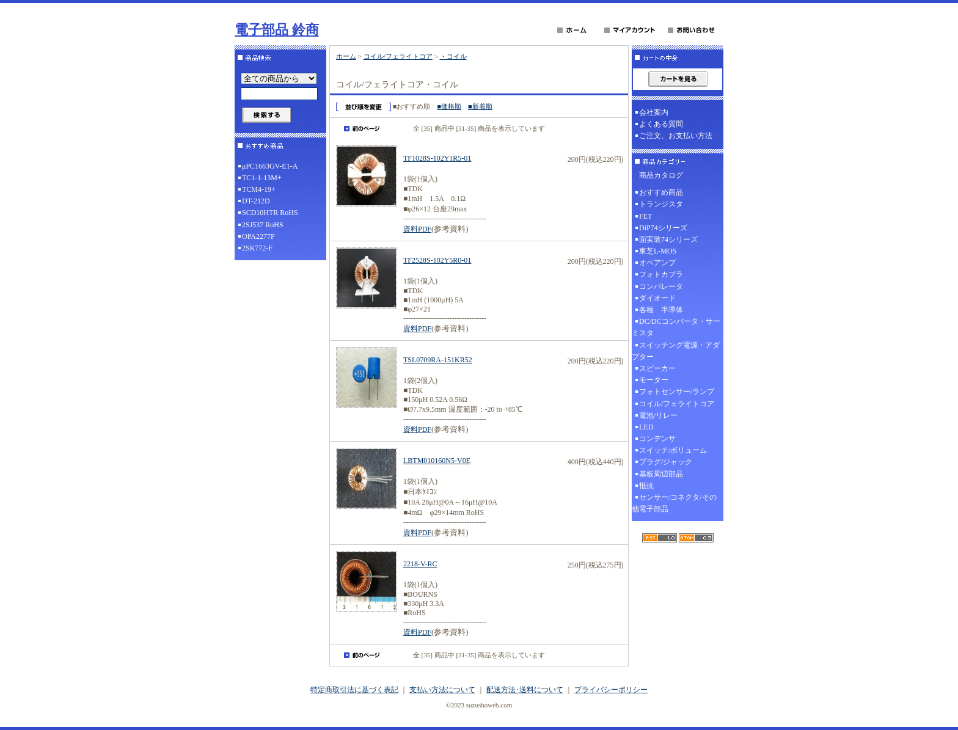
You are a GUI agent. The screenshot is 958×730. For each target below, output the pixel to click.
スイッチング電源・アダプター (676, 351)
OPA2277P (258, 236)
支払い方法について (442, 689)
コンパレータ (661, 286)
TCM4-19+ (259, 189)
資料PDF (417, 229)
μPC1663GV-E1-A (270, 166)
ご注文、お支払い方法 (675, 135)
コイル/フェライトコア (398, 56)
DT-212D (256, 201)
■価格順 (449, 106)
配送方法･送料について (524, 689)
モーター (653, 380)
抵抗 (646, 485)
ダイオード (657, 298)
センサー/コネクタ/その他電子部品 (674, 503)
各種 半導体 (661, 309)
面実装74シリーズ (668, 239)
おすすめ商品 (661, 192)
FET (645, 216)
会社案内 (653, 112)
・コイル (453, 56)
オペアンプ (657, 262)
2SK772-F (257, 248)
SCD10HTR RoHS (270, 212)
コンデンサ (657, 438)
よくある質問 (661, 124)
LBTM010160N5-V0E (436, 460)
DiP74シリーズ (663, 228)
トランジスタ (661, 204)
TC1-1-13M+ (262, 177)
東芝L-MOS (657, 251)
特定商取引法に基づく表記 (354, 689)
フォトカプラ (661, 274)
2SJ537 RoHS (262, 225)
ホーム (346, 56)
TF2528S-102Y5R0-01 (437, 260)
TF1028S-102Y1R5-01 (437, 158)
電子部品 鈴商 (277, 29)
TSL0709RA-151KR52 (437, 360)
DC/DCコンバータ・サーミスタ (676, 327)
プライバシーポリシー (611, 689)
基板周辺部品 (661, 474)
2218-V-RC (420, 564)
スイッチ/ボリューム (673, 450)
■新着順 (480, 106)
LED (646, 427)
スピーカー (657, 368)
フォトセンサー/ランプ (676, 391)
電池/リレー (658, 415)
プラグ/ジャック (665, 462)
